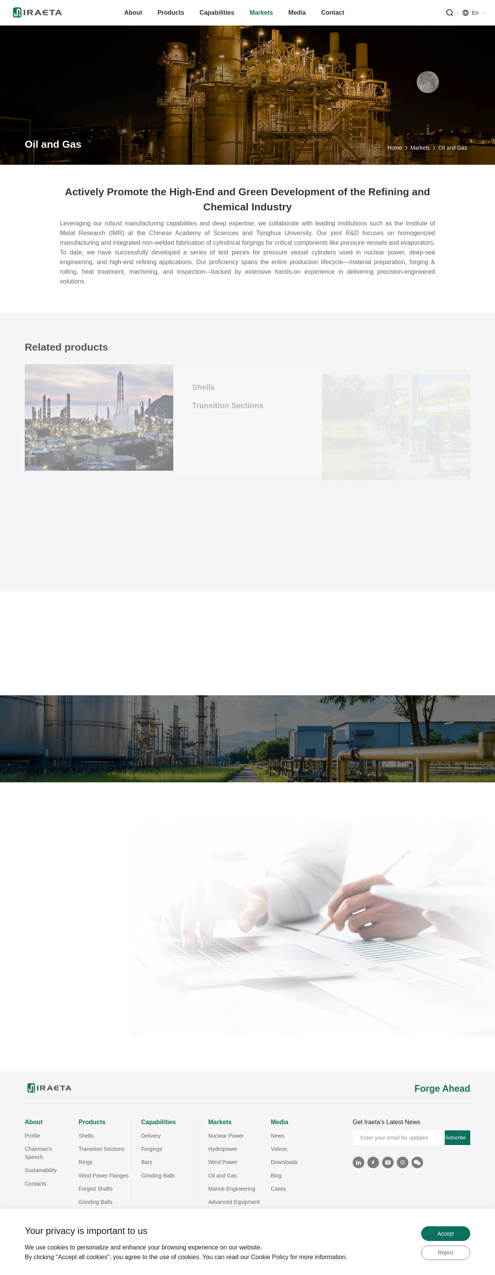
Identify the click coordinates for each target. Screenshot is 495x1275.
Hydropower (222, 1149)
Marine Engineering (231, 1189)
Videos (279, 1149)
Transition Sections (102, 1149)
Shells (86, 1136)
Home (394, 151)
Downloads (284, 1162)
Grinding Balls (95, 1202)
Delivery (151, 1136)
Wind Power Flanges (103, 1176)
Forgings (151, 1149)
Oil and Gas (452, 151)
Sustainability (41, 1170)
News (277, 1136)
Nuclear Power (226, 1136)
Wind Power (222, 1162)
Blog (276, 1176)
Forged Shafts (96, 1189)
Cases (278, 1189)
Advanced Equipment (234, 1202)
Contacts (35, 1184)
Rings (85, 1162)
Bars (146, 1162)
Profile (32, 1136)
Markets (420, 151)
